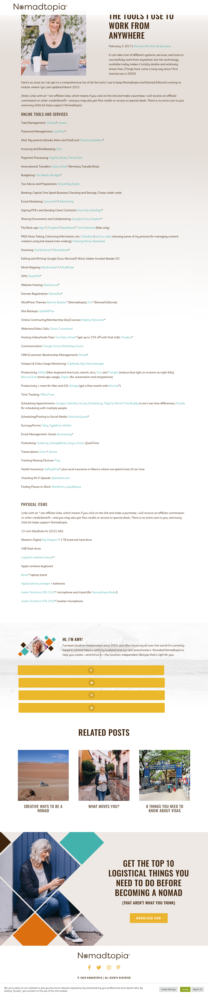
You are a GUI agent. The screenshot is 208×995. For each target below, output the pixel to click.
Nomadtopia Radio (104, 607)
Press (86, 966)
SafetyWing (51, 484)
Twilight (113, 387)
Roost (24, 590)
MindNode (67, 282)
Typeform (55, 440)
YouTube (60, 352)
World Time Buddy (126, 418)
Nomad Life (141, 61)
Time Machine (86, 242)
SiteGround (51, 300)
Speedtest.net (61, 493)
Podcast (154, 7)
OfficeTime (47, 409)
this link (114, 400)
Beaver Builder (56, 317)
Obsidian (87, 251)
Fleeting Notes (81, 256)
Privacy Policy (76, 970)
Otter (43, 466)
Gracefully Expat (68, 199)
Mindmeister (49, 282)
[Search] (191, 7)
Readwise (99, 256)
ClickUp (51, 137)
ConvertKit (51, 216)
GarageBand (58, 458)
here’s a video (103, 251)
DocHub (83, 225)
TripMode (73, 378)
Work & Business (160, 61)
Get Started (136, 7)
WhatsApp (68, 361)
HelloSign (95, 225)
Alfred (42, 387)
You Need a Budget (48, 190)
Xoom (55, 181)
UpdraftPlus (46, 326)
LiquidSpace (73, 501)
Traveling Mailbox (91, 155)
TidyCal (108, 418)
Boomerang (64, 449)
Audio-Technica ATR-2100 (38, 607)
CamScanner (42, 265)
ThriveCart (75, 172)
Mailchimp (67, 216)
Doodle (180, 418)
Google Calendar (67, 418)
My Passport (50, 554)
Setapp (73, 400)
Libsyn (71, 458)
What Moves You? (103, 783)
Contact (181, 7)
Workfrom (58, 501)
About (120, 7)
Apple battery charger (35, 598)
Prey (57, 475)
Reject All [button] (197, 989)
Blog (168, 7)
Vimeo (71, 352)
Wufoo (67, 440)
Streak (83, 369)
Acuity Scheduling (90, 418)
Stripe (63, 172)
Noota (53, 466)
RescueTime (29, 392)
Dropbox (95, 233)
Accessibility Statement (125, 970)
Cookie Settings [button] (168, 989)
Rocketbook (60, 265)
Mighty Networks (93, 334)
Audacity (42, 458)
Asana (62, 137)
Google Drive (80, 233)
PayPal (53, 172)
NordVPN (34, 291)
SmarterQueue (78, 431)
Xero (59, 164)
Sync (42, 242)
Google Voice (51, 361)
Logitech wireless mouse (37, 572)
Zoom (54, 343)
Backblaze (67, 242)
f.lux (99, 387)
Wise (63, 181)
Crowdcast (66, 343)
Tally (45, 440)
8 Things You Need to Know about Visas (164, 785)
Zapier (65, 392)
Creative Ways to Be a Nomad (43, 785)
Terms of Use (98, 970)
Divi (89, 317)
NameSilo (55, 308)
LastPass (59, 146)
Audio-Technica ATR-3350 (38, 616)
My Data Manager (92, 378)
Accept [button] (185, 989)
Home (65, 966)
